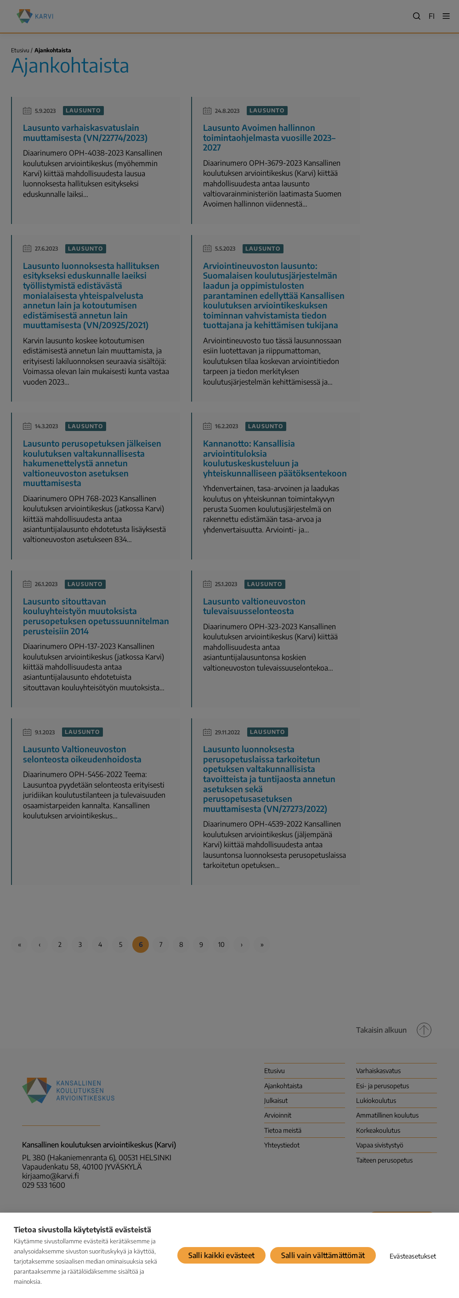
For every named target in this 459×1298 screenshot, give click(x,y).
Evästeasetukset (413, 1256)
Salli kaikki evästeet (221, 1255)
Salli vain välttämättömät (323, 1255)
